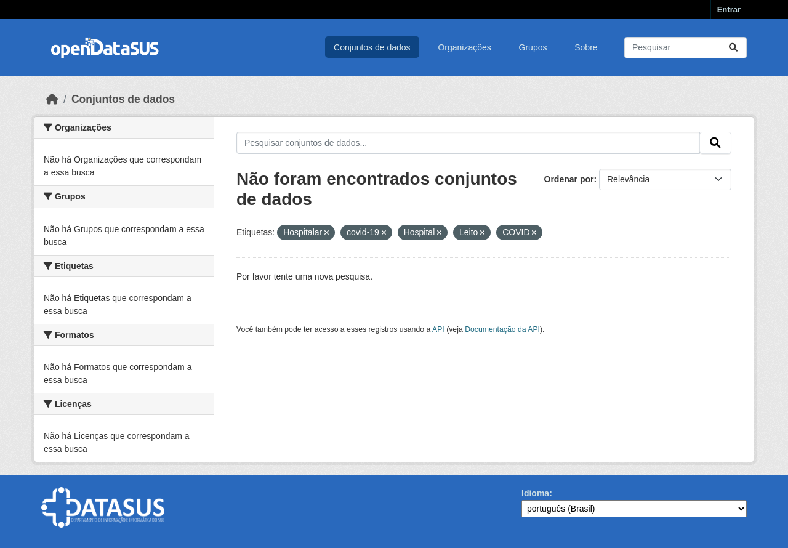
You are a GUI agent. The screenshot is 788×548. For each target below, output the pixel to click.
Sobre (585, 47)
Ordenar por (569, 179)
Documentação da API (502, 329)
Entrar (729, 9)
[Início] (52, 99)
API (438, 329)
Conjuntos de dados (372, 47)
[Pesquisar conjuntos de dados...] (685, 47)
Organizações (464, 47)
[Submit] (733, 47)
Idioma (535, 493)
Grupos (533, 47)
